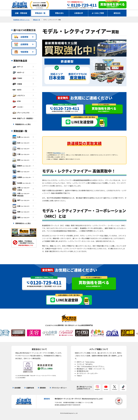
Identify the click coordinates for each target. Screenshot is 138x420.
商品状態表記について (59, 153)
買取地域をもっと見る (23, 223)
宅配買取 (21, 52)
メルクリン (18, 95)
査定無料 (63, 98)
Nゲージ (17, 66)
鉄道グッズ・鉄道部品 (22, 118)
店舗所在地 (30, 388)
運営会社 (117, 13)
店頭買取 (21, 44)
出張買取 (21, 37)
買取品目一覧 (40, 13)
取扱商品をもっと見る (23, 124)
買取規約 (43, 388)
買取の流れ (59, 13)
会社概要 (17, 388)
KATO (16, 89)
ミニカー (17, 106)
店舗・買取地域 (21, 13)
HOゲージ (18, 72)
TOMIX (17, 78)
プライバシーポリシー (59, 388)
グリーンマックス (20, 112)
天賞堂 (17, 83)
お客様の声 (78, 13)
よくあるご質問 (98, 13)
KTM (16, 101)
